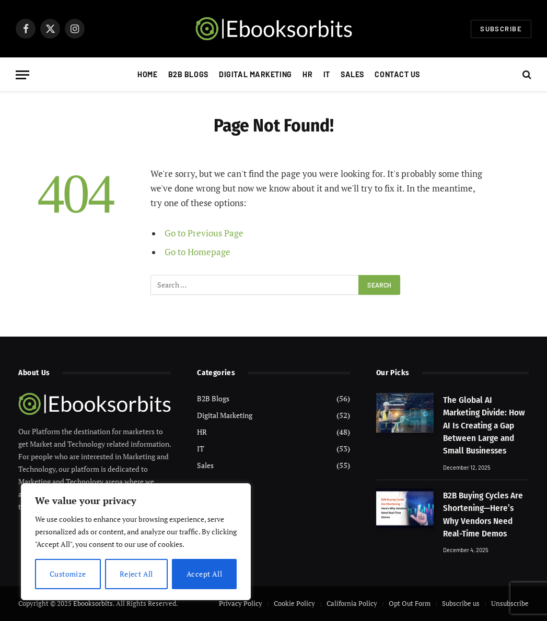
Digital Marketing (255, 74)
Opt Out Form (409, 603)
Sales (352, 74)
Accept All (204, 574)
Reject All (136, 574)
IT (326, 74)
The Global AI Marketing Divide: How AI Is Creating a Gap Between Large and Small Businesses (484, 425)
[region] (136, 541)
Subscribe (501, 29)
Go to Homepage (197, 252)
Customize (68, 574)
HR (307, 74)
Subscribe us (461, 603)
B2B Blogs (188, 74)
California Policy (352, 603)
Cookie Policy (294, 603)
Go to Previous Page (204, 233)
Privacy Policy (240, 603)
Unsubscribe (510, 603)
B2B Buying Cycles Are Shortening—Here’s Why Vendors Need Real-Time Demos (483, 514)
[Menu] (22, 75)
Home (147, 74)
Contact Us (397, 74)
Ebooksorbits (93, 603)
